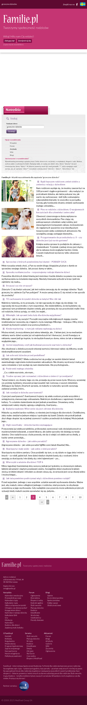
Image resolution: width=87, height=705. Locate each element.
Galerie (49, 644)
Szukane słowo (11, 123)
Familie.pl (6, 177)
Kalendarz (9, 623)
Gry (6, 618)
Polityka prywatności (13, 656)
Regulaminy (10, 641)
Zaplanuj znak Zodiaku (14, 628)
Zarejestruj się (24, 40)
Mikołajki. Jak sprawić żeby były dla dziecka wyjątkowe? (33, 315)
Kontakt (8, 636)
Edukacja (8, 620)
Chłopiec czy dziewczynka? (16, 608)
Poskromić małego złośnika (19, 368)
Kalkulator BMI (11, 615)
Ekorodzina (35, 598)
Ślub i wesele (36, 605)
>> (47, 502)
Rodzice (34, 610)
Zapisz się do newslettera (13, 44)
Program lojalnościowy (14, 646)
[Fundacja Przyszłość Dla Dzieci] (23, 686)
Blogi (12, 155)
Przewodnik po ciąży (13, 598)
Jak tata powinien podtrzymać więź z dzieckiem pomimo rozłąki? (38, 478)
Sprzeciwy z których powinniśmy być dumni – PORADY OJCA (36, 262)
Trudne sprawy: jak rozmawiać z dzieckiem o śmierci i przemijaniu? (39, 376)
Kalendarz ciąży (11, 600)
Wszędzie (13, 143)
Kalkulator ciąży (11, 603)
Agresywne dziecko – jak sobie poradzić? (26, 441)
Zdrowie (30, 651)
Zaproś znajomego (12, 648)
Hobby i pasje (52, 603)
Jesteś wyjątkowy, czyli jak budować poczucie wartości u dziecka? (39, 345)
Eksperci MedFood (34, 658)
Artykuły (13, 149)
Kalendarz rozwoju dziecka (16, 613)
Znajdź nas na (71, 4)
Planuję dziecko (37, 608)
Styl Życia (30, 653)
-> (42, 502)
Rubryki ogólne (37, 603)
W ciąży (30, 641)
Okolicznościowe (54, 605)
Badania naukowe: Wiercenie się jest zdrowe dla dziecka (34, 408)
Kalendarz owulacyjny (14, 595)
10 (80, 497)
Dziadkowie (35, 613)
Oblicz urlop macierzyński (15, 605)
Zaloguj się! (10, 40)
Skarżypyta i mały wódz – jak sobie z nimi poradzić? (31, 449)
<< (6, 497)
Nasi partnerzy (11, 651)
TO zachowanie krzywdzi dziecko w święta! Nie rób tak (33, 299)
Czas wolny (31, 656)
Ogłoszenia (35, 595)
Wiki (11, 152)
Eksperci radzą (37, 600)
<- (13, 497)
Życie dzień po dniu (55, 598)
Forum (12, 146)
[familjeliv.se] (82, 4)
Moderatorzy (10, 644)
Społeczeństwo (53, 600)
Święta (29, 648)
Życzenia (49, 648)
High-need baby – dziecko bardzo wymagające (29, 425)
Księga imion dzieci (12, 610)
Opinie (50, 595)
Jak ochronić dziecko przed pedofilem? (25, 355)
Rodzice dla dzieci (12, 625)
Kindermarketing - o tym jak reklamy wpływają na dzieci (34, 328)
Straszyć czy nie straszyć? (19, 285)
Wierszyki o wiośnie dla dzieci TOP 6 (24, 462)
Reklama (8, 639)
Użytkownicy (36, 618)
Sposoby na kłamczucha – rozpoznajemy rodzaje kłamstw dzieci (38, 272)
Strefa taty (35, 615)
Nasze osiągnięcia (12, 653)
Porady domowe (37, 620)
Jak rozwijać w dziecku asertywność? (24, 392)
